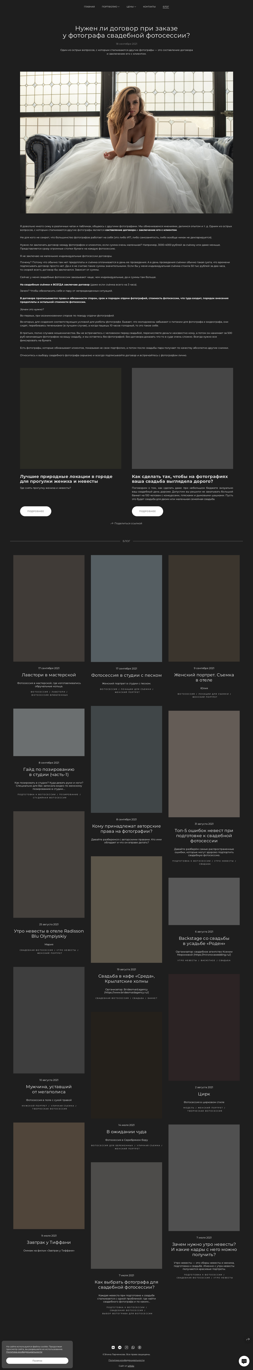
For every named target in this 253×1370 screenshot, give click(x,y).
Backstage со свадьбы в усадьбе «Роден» (204, 945)
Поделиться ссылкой (128, 527)
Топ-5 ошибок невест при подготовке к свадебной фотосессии (204, 840)
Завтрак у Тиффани (49, 1246)
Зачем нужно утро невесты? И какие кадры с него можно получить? (204, 1254)
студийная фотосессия (50, 802)
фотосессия (39, 696)
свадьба (205, 868)
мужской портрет (34, 1110)
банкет (152, 1002)
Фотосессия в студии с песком (126, 679)
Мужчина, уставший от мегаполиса (49, 1093)
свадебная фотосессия (36, 954)
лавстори (58, 696)
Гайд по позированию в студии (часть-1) (48, 776)
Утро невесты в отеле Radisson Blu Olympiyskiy (49, 938)
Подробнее (35, 515)
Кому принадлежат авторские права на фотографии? (126, 833)
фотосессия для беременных (112, 1150)
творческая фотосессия (49, 1113)
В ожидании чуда (126, 1135)
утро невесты (224, 865)
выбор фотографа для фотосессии (127, 1318)
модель (188, 1112)
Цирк (204, 1098)
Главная (89, 6)
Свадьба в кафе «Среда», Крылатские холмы (126, 983)
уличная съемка (62, 1110)
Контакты (149, 6)
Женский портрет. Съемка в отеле (204, 682)
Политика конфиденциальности (126, 1364)
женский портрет (127, 696)
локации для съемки (136, 693)
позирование (68, 799)
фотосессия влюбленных (49, 699)
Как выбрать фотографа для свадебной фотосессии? (126, 1289)
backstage (208, 965)
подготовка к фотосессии (37, 799)
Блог (166, 6)
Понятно (37, 1360)
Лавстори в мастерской (49, 679)
